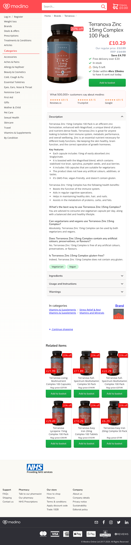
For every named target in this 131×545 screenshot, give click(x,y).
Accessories (10, 56)
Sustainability (80, 505)
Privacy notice (80, 501)
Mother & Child (12, 107)
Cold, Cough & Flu (14, 77)
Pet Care (8, 112)
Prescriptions (11, 35)
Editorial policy (80, 509)
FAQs (5, 493)
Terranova (69, 15)
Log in (7, 16)
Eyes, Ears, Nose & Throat (18, 87)
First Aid (8, 97)
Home (47, 15)
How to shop (53, 493)
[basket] (120, 6)
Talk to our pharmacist (30, 493)
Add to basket (107, 82)
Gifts (6, 102)
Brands (8, 26)
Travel (7, 127)
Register (18, 16)
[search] (74, 6)
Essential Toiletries (14, 82)
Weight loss (10, 21)
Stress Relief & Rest (90, 309)
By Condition (11, 137)
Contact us (8, 501)
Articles (8, 45)
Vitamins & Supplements (17, 132)
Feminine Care (12, 92)
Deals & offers (11, 30)
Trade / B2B (53, 509)
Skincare (8, 122)
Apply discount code (57, 505)
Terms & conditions (56, 501)
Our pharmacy (26, 497)
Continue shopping (61, 329)
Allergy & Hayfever (14, 67)
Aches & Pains (11, 61)
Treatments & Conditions (17, 40)
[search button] (103, 6)
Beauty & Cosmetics (15, 72)
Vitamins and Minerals (91, 312)
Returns (51, 497)
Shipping (7, 497)
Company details (81, 497)
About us (77, 493)
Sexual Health (11, 117)
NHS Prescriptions (28, 501)
